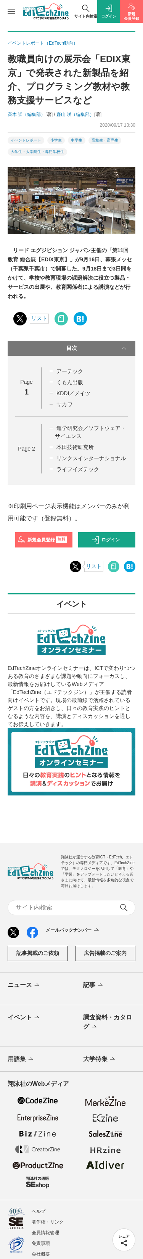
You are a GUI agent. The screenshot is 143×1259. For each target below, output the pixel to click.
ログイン (106, 540)
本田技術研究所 (75, 447)
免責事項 (41, 1243)
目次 (97, 348)
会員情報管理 (45, 1232)
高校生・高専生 (105, 140)
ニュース (24, 985)
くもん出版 (69, 382)
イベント (24, 1018)
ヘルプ (38, 1211)
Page (26, 449)
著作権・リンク (48, 1222)
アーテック (69, 371)
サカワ (64, 404)
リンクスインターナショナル (91, 458)
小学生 (56, 140)
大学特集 (99, 1059)
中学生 (76, 140)
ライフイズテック (77, 469)
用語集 (21, 1059)
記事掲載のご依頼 (37, 953)
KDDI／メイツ (73, 393)
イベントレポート (26, 140)
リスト (39, 318)
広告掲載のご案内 (105, 953)
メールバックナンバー (73, 930)
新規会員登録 (42, 540)
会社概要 (41, 1254)
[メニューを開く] (11, 11)
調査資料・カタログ (107, 1022)
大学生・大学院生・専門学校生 (37, 152)
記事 (93, 985)
